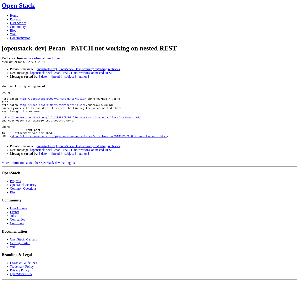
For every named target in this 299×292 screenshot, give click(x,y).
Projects (15, 19)
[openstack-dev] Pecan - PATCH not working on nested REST (71, 73)
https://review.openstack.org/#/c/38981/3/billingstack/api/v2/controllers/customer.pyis (71, 124)
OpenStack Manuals (23, 250)
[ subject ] (69, 76)
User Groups (18, 219)
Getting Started (20, 253)
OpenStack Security (23, 195)
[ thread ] (55, 76)
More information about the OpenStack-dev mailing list (39, 173)
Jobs (13, 226)
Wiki (13, 34)
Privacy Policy (19, 281)
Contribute (17, 234)
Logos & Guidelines (23, 273)
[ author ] (83, 76)
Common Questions (23, 199)
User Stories (18, 23)
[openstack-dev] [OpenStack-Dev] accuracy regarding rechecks (78, 69)
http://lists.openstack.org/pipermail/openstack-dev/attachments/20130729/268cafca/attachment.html (89, 146)
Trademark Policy (22, 277)
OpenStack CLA (21, 284)
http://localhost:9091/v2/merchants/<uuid (52, 102)
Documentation (20, 38)
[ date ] (44, 76)
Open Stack (18, 5)
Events (14, 222)
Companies (17, 230)
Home (14, 15)
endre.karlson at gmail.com (42, 58)
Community (18, 26)
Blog (13, 30)
